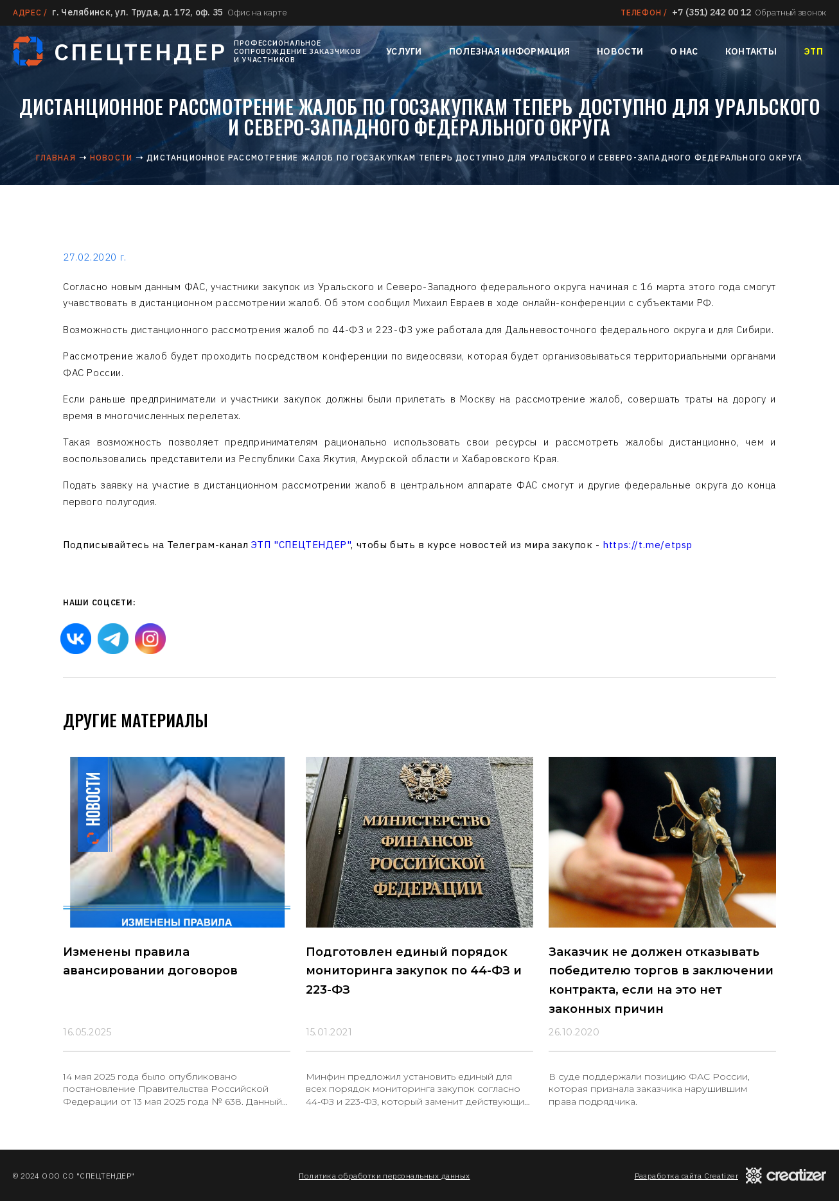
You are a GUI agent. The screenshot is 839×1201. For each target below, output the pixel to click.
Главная (55, 157)
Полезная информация (509, 51)
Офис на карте (257, 12)
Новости (620, 51)
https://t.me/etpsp (648, 545)
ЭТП (813, 51)
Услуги (404, 51)
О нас (684, 51)
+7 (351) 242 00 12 (711, 12)
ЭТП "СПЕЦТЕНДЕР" (301, 545)
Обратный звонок (790, 12)
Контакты (751, 51)
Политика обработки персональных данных (384, 1175)
